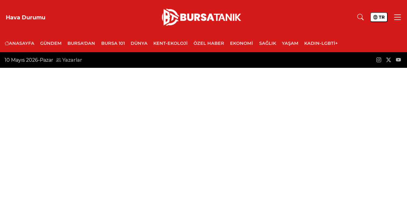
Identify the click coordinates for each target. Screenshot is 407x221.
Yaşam (290, 43)
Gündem (51, 43)
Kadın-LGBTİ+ (321, 43)
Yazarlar (69, 60)
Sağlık (267, 43)
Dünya (139, 43)
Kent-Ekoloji (170, 43)
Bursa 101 (113, 43)
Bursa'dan (81, 43)
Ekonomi (241, 43)
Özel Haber (209, 43)
